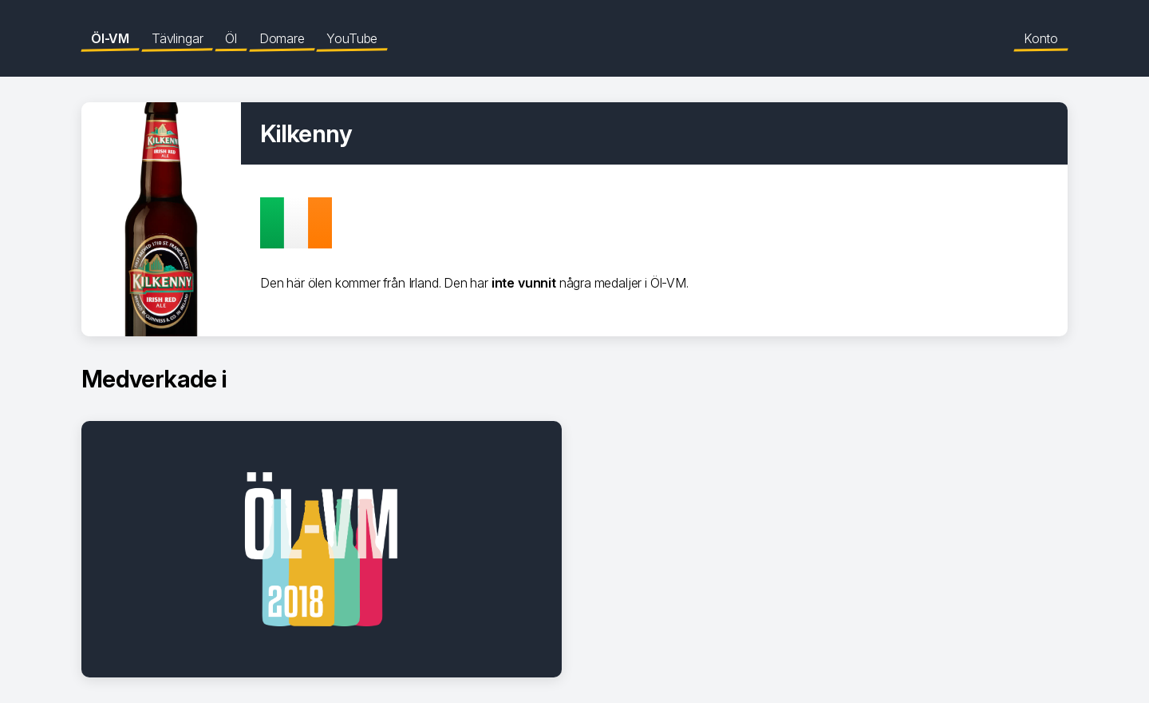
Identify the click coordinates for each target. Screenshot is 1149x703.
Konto (1041, 38)
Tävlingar (177, 38)
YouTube (351, 38)
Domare (282, 38)
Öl (231, 38)
